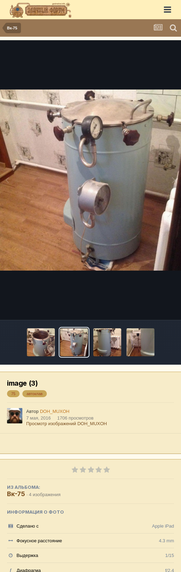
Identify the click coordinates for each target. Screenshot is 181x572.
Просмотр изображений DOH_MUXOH (66, 423)
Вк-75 (16, 494)
